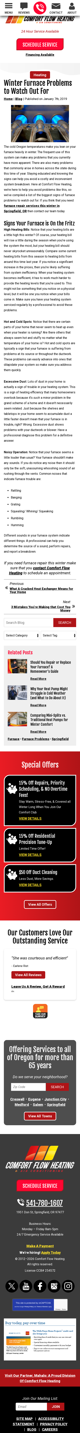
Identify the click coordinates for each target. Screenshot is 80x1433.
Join (56, 1403)
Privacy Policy (28, 1302)
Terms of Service (42, 1302)
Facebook (40, 1282)
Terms (64, 1305)
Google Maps (54, 1282)
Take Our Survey (40, 1007)
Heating (40, 75)
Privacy (57, 1305)
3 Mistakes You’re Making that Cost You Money (40, 608)
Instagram (68, 1282)
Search (64, 623)
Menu (9, 12)
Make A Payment (40, 1242)
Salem (38, 1101)
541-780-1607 (40, 8)
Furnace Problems (35, 735)
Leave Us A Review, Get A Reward (38, 983)
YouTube (26, 1282)
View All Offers (40, 900)
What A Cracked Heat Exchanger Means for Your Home (41, 590)
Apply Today (51, 1248)
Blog (18, 99)
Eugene (34, 1095)
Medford (22, 1101)
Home (8, 99)
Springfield (60, 735)
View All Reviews (28, 971)
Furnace (14, 735)
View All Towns (40, 1112)
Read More (38, 677)
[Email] (40, 1403)
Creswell (17, 1095)
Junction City (55, 1095)
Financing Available (40, 55)
